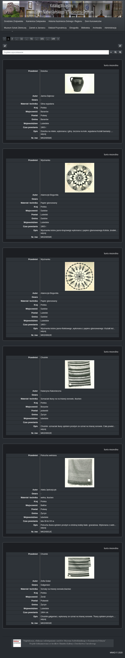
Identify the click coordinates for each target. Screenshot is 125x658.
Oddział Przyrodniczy (57, 28)
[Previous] (4, 39)
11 (22, 39)
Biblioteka (85, 28)
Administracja (110, 28)
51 (31, 39)
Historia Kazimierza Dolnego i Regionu (65, 21)
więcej (43, 134)
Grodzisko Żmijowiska (13, 21)
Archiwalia (97, 28)
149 (53, 39)
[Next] (58, 39)
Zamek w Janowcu (37, 28)
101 (42, 39)
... (16, 39)
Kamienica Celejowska (36, 21)
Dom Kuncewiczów (93, 21)
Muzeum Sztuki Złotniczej (15, 28)
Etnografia (73, 28)
